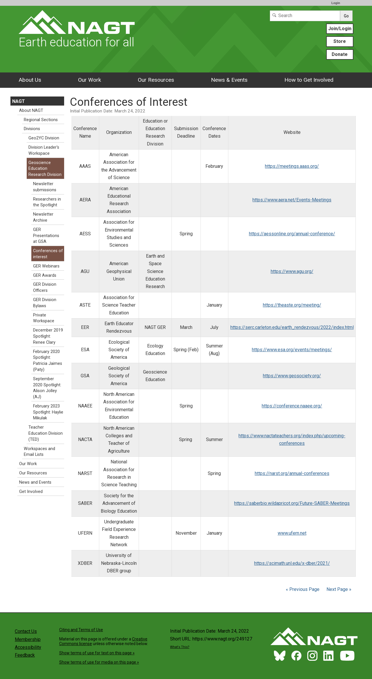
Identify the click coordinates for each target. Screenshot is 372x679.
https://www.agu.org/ (292, 271)
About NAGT (31, 110)
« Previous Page (302, 589)
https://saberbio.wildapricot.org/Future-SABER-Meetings (292, 503)
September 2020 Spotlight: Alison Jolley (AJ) (47, 387)
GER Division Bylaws (44, 302)
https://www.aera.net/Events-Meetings (291, 200)
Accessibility (28, 647)
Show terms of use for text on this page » (97, 653)
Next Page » (338, 589)
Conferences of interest (48, 253)
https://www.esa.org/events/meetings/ (292, 349)
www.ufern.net (292, 533)
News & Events (229, 80)
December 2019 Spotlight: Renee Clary (48, 336)
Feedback (25, 655)
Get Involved (31, 491)
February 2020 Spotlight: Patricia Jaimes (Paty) (47, 360)
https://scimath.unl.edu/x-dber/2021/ (292, 563)
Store (339, 41)
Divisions (32, 128)
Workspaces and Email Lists (39, 451)
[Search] (305, 15)
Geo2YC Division (43, 138)
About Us (30, 80)
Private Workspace (43, 318)
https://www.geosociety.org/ (292, 375)
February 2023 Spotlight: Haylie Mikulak (48, 412)
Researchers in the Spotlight (47, 202)
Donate (340, 54)
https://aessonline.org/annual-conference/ (292, 233)
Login (335, 3)
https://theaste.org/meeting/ (292, 305)
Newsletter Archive (43, 217)
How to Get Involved (308, 80)
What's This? (179, 647)
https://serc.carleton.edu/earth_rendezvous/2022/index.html (292, 327)
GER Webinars (46, 266)
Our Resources (156, 80)
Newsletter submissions (44, 186)
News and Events (35, 482)
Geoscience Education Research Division (45, 168)
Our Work (89, 80)
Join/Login (339, 28)
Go (346, 16)
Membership (28, 639)
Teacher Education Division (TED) (45, 433)
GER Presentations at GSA (46, 235)
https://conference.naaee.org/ (292, 406)
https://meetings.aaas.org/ (292, 166)
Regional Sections (41, 119)
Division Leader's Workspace (43, 150)
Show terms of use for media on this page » (99, 662)
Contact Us (26, 631)
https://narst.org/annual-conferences (292, 473)
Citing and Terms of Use (81, 629)
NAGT (18, 101)
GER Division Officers (44, 287)
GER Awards (44, 275)
